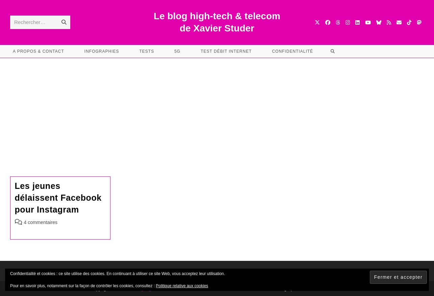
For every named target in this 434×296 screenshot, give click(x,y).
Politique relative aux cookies (182, 285)
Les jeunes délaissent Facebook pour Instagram (58, 197)
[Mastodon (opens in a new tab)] (419, 22)
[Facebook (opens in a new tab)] (328, 22)
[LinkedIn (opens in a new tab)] (357, 22)
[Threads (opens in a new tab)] (338, 22)
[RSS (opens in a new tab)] (389, 22)
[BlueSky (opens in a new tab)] (379, 22)
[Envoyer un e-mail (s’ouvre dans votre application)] (399, 22)
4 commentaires (41, 222)
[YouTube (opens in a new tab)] (368, 22)
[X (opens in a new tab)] (317, 22)
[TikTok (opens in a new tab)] (409, 22)
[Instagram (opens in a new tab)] (348, 22)
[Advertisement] (217, 108)
